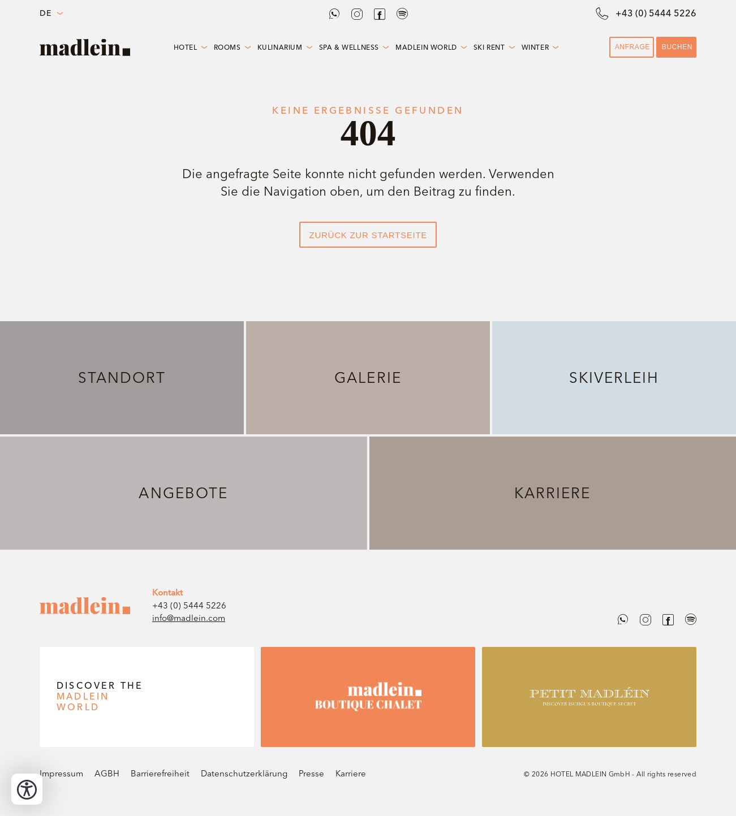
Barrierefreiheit (160, 773)
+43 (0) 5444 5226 (189, 605)
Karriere (350, 773)
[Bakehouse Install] (85, 47)
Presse (311, 773)
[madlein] (85, 605)
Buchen (677, 47)
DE (45, 13)
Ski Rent (489, 47)
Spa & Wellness (349, 47)
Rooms (227, 47)
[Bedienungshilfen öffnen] (26, 789)
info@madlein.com (188, 617)
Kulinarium (280, 47)
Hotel (185, 47)
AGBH (106, 773)
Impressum (61, 773)
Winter (535, 47)
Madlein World (426, 47)
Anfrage (632, 47)
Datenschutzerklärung (244, 773)
